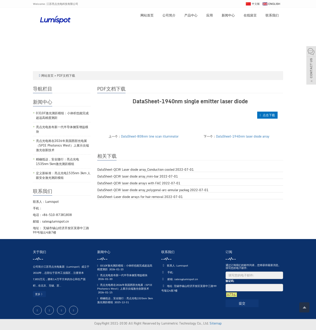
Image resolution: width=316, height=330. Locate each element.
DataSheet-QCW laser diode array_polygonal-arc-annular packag (143, 190)
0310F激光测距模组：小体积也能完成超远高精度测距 (62, 115)
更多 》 (39, 294)
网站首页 (147, 15)
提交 (242, 303)
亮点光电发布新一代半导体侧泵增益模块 (62, 129)
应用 (209, 15)
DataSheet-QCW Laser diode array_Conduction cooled (135, 169)
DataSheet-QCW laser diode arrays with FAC (129, 183)
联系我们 (272, 15)
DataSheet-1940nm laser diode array (242, 136)
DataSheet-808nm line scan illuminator (150, 136)
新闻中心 (228, 15)
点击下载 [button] (267, 115)
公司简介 (169, 15)
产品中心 (191, 15)
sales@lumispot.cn (186, 279)
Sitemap (216, 323)
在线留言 (250, 15)
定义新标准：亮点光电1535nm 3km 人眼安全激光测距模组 (63, 175)
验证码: (230, 281)
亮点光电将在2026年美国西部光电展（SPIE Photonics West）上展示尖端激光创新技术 (62, 145)
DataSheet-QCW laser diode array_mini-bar (128, 176)
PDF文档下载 (66, 75)
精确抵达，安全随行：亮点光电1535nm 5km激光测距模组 (57, 161)
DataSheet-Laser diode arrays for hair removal (130, 197)
